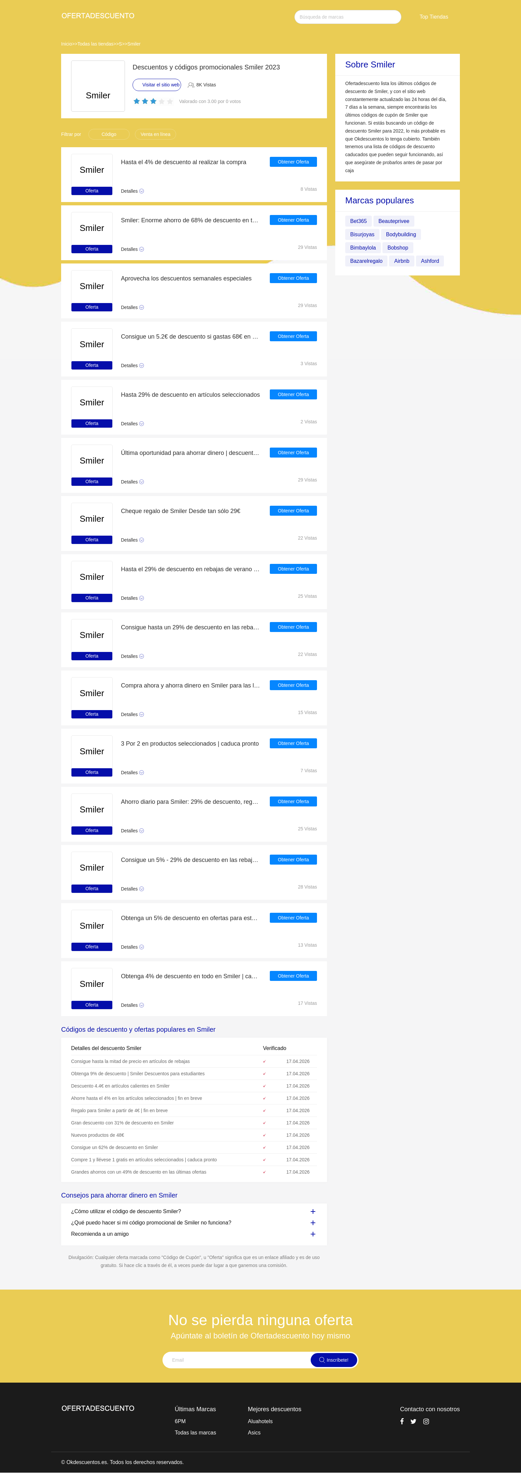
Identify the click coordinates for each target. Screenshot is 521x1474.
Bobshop (398, 248)
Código (109, 134)
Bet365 (358, 221)
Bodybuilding (401, 234)
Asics (254, 1432)
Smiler (134, 44)
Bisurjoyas (362, 234)
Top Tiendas (434, 17)
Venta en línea (155, 134)
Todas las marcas (195, 1432)
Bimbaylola (363, 248)
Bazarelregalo (366, 261)
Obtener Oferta (293, 162)
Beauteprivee (394, 221)
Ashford (431, 261)
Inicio (66, 44)
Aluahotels (260, 1421)
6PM (180, 1421)
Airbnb (402, 261)
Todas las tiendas (95, 44)
